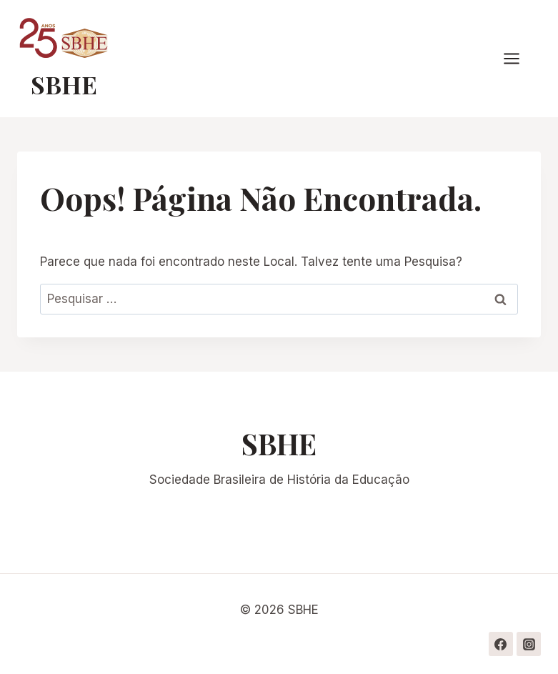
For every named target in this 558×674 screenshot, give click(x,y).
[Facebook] (501, 644)
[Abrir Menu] (519, 59)
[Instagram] (529, 644)
